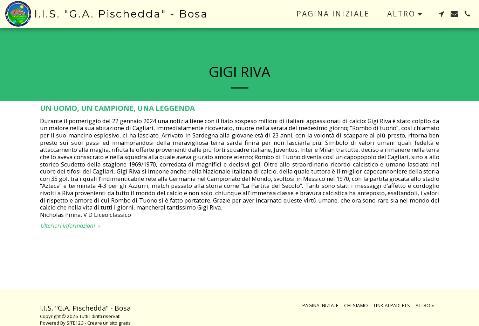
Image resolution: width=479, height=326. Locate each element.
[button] (441, 13)
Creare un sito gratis (109, 323)
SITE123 (75, 323)
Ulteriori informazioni (71, 225)
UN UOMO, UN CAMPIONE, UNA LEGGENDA (117, 108)
